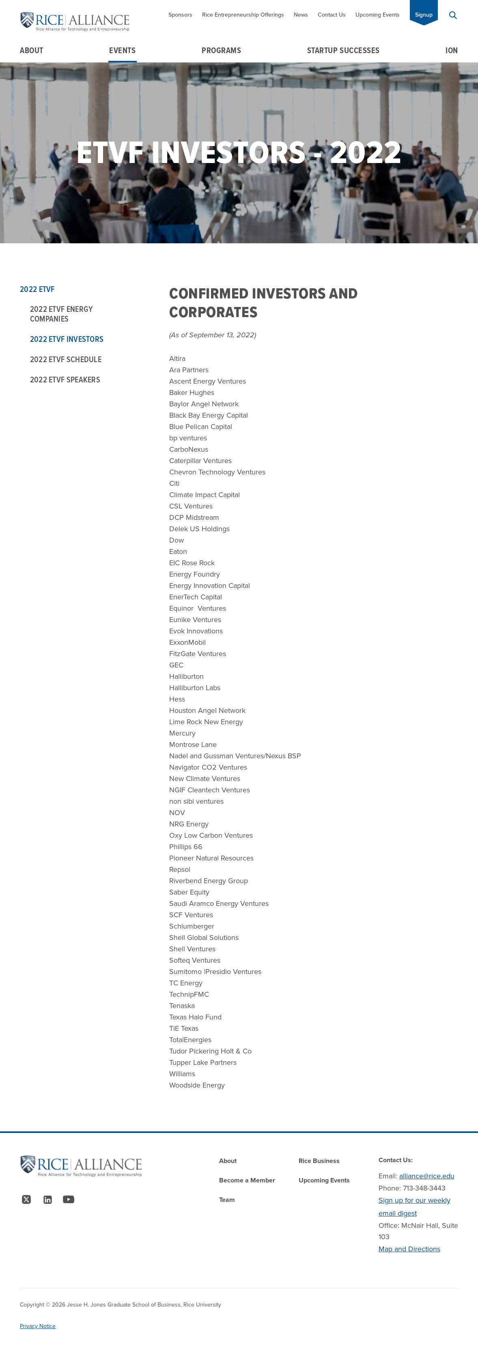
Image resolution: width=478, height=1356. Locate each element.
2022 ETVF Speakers (65, 379)
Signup (424, 15)
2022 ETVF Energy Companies (61, 314)
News (301, 15)
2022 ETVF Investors (67, 339)
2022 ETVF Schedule (65, 359)
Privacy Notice (38, 1326)
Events (122, 50)
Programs (221, 50)
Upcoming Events (377, 15)
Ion (452, 50)
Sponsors (180, 15)
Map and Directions (409, 1249)
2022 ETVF (37, 289)
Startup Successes (343, 50)
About (31, 50)
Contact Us (332, 15)
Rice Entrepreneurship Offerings (243, 15)
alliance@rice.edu (426, 1176)
